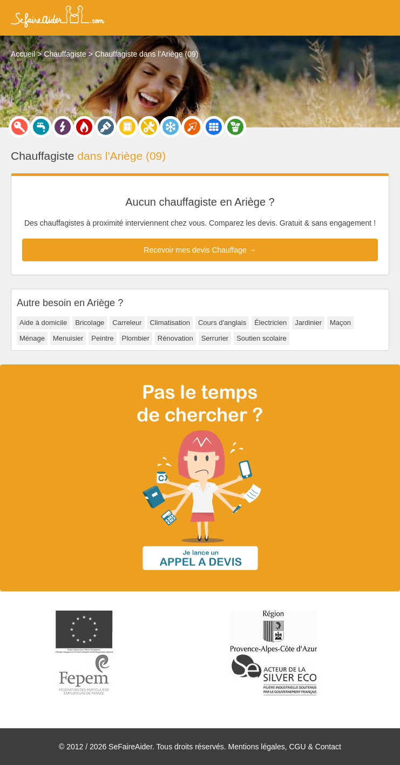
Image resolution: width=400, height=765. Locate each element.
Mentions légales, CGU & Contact (284, 746)
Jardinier (308, 323)
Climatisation (170, 323)
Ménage (32, 338)
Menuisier (68, 338)
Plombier (136, 338)
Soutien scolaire (261, 338)
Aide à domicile (43, 323)
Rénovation (175, 338)
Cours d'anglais (222, 323)
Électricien (270, 323)
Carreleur (126, 323)
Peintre (102, 338)
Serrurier (215, 338)
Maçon (340, 323)
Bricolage (89, 323)
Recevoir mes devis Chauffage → (200, 250)
